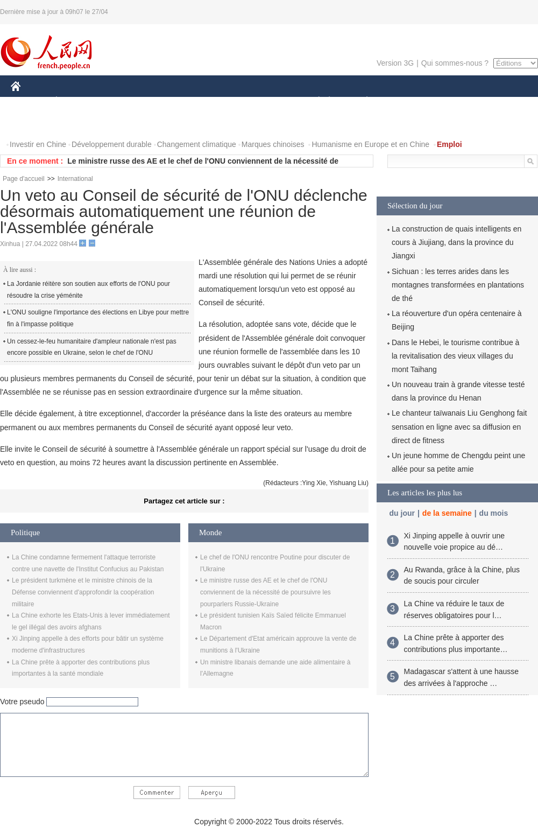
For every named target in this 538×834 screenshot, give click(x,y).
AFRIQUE (170, 101)
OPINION (501, 101)
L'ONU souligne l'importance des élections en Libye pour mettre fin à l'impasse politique (98, 318)
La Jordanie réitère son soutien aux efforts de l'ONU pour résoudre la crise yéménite (88, 289)
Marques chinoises (273, 144)
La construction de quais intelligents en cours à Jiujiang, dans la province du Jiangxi (456, 242)
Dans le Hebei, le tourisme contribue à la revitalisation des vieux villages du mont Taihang (455, 356)
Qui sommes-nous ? (455, 63)
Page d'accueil (24, 179)
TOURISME (450, 101)
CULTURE (265, 101)
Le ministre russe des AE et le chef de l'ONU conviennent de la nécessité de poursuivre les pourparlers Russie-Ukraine (265, 592)
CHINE (29, 101)
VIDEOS (76, 123)
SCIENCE (218, 101)
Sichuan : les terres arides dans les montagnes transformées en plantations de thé (458, 285)
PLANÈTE (361, 101)
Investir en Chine (38, 144)
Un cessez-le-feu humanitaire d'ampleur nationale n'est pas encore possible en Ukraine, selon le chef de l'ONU (91, 347)
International (75, 179)
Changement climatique (196, 144)
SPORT (404, 101)
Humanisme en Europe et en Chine (370, 144)
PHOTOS (32, 123)
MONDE (125, 101)
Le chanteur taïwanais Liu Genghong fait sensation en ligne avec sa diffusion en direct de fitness (459, 426)
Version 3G (395, 63)
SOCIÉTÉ (313, 101)
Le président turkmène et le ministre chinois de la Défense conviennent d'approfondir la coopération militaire (83, 592)
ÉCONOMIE (75, 101)
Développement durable (112, 144)
